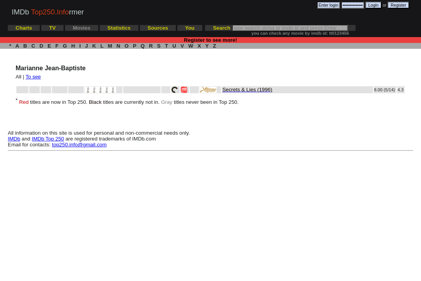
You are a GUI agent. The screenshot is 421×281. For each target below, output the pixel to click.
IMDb (14, 139)
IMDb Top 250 (48, 139)
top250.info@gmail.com (79, 145)
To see (33, 77)
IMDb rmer (48, 12)
